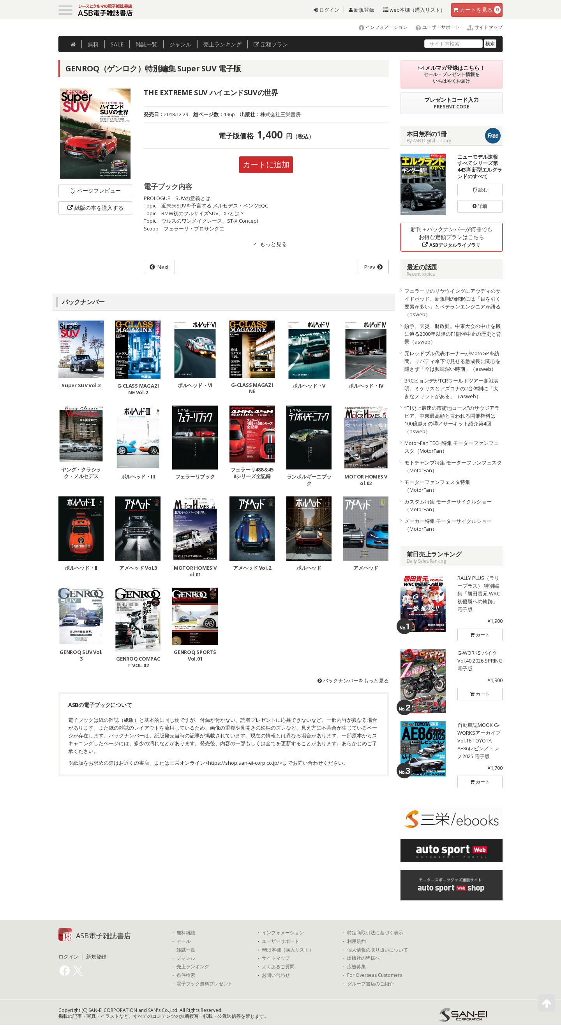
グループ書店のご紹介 (370, 984)
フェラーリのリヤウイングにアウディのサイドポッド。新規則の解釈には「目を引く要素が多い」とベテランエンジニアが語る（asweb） (452, 302)
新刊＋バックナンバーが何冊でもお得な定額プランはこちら (451, 236)
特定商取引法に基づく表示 (375, 933)
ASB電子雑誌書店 (103, 935)
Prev (369, 267)
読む (480, 189)
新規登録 (361, 9)
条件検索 (185, 975)
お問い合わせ (276, 975)
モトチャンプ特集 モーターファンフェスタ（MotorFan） (453, 466)
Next (163, 267)
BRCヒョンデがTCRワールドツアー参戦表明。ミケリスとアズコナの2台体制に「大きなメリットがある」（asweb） (451, 388)
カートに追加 (266, 164)
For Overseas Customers (374, 975)
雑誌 (146, 44)
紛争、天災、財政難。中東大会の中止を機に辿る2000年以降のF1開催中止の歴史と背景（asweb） (452, 333)
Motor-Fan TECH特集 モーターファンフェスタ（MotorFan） (451, 446)
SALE (117, 44)
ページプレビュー (95, 190)
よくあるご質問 (278, 967)
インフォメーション (380, 27)
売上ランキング (192, 967)
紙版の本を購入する (95, 207)
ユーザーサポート (434, 27)
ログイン (326, 9)
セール (183, 941)
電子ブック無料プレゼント (204, 984)
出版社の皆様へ (363, 958)
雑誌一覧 (185, 950)
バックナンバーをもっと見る (353, 680)
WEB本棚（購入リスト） (288, 950)
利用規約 (356, 941)
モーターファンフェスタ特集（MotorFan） (437, 485)
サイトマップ (482, 27)
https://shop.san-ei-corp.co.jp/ (243, 762)
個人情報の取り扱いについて (377, 950)
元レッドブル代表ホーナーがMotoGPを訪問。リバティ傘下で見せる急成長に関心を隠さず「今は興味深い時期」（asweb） (452, 361)
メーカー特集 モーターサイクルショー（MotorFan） (448, 524)
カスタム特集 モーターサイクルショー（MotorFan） (448, 505)
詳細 (480, 206)
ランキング (222, 44)
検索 (490, 43)
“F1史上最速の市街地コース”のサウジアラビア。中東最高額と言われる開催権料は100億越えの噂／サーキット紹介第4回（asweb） (451, 419)
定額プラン (271, 44)
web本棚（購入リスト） (414, 9)
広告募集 (356, 967)
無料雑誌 (185, 933)
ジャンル (180, 44)
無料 (93, 44)
